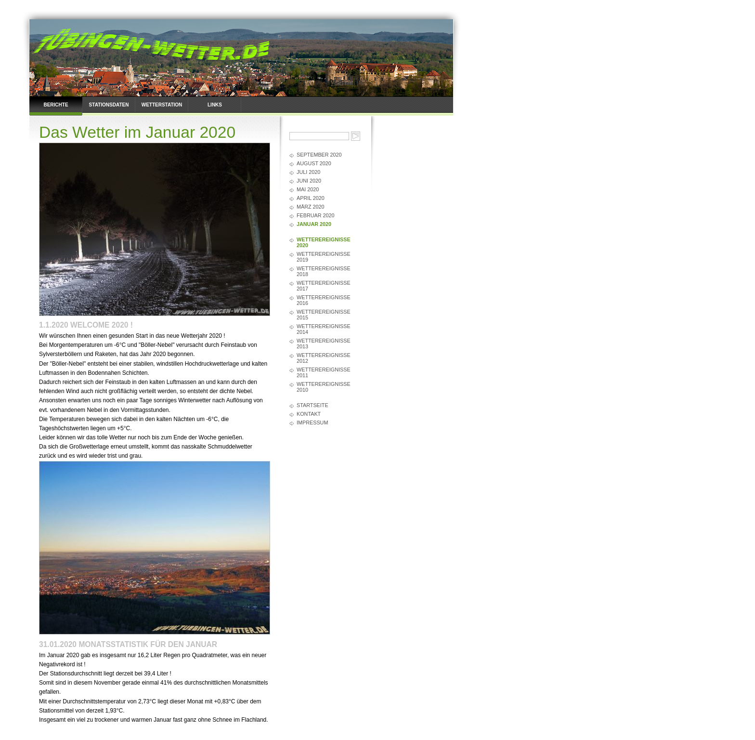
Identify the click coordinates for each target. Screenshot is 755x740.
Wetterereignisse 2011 (324, 372)
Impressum (312, 422)
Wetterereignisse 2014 (324, 329)
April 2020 (311, 198)
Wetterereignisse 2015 (324, 314)
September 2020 (319, 155)
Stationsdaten (109, 104)
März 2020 (311, 207)
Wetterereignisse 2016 (324, 300)
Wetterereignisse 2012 (324, 358)
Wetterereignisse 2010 (324, 387)
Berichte (55, 104)
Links (215, 104)
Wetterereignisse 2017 (324, 285)
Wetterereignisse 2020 (324, 242)
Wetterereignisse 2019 (324, 257)
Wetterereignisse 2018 (324, 271)
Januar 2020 (314, 224)
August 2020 (314, 163)
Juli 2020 (308, 172)
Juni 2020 (309, 181)
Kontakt (309, 414)
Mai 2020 (308, 189)
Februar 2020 (316, 215)
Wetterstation (162, 104)
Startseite (312, 405)
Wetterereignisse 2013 (324, 343)
